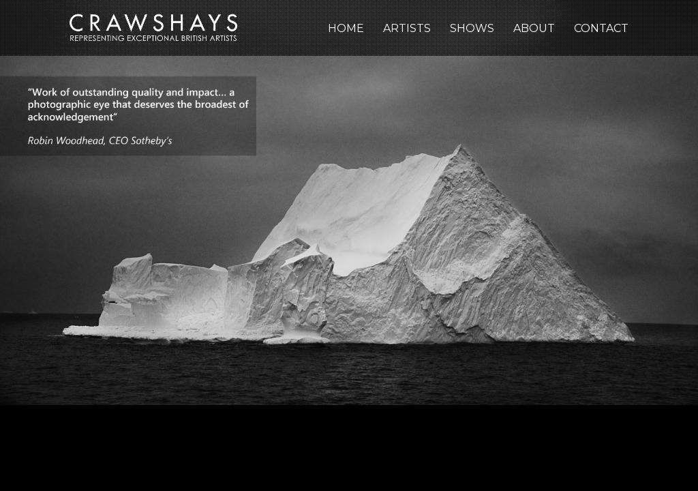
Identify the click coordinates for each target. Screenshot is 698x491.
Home (346, 28)
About (534, 28)
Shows (472, 28)
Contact (601, 28)
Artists (407, 28)
